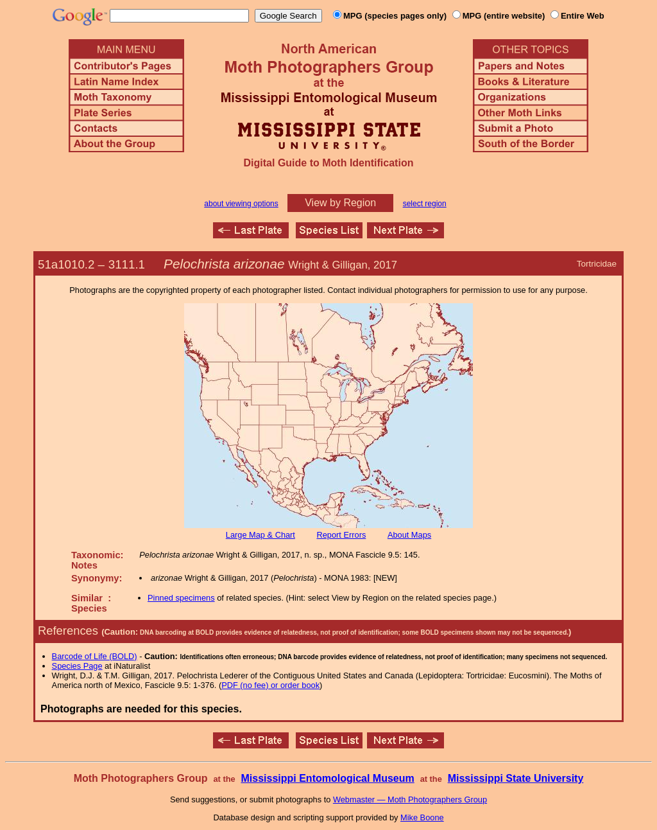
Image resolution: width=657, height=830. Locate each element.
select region (425, 203)
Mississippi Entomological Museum (327, 778)
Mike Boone (422, 817)
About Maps (409, 535)
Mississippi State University (516, 778)
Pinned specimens (181, 598)
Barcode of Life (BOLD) (94, 656)
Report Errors (341, 535)
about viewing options (241, 203)
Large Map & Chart (260, 535)
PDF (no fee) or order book (270, 685)
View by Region (340, 202)
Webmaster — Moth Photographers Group (410, 799)
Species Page (77, 666)
